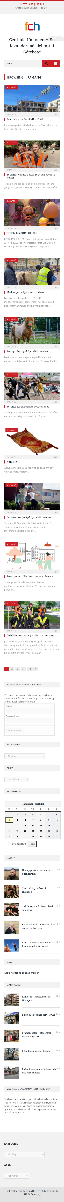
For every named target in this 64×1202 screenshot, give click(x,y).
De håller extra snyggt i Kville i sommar (31, 635)
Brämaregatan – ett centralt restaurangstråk (36, 1034)
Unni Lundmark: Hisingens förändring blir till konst (36, 944)
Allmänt (11, 87)
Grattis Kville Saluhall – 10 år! (31, 7)
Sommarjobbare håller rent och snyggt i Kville (31, 176)
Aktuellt (12, 461)
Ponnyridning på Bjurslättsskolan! (27, 351)
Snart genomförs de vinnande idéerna (30, 576)
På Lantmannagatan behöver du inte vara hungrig (39, 1070)
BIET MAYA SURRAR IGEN (22, 233)
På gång (11, 201)
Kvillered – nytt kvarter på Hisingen (36, 998)
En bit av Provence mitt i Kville (38, 1014)
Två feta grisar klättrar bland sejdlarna (37, 908)
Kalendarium (14, 791)
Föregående (16, 843)
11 (30, 668)
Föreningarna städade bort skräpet (28, 406)
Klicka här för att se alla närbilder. (21, 972)
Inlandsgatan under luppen (36, 1050)
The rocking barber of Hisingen (34, 890)
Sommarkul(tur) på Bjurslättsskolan (29, 517)
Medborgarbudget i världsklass (25, 292)
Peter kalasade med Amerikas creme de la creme (38, 926)
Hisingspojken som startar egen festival (36, 872)
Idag (32, 844)
